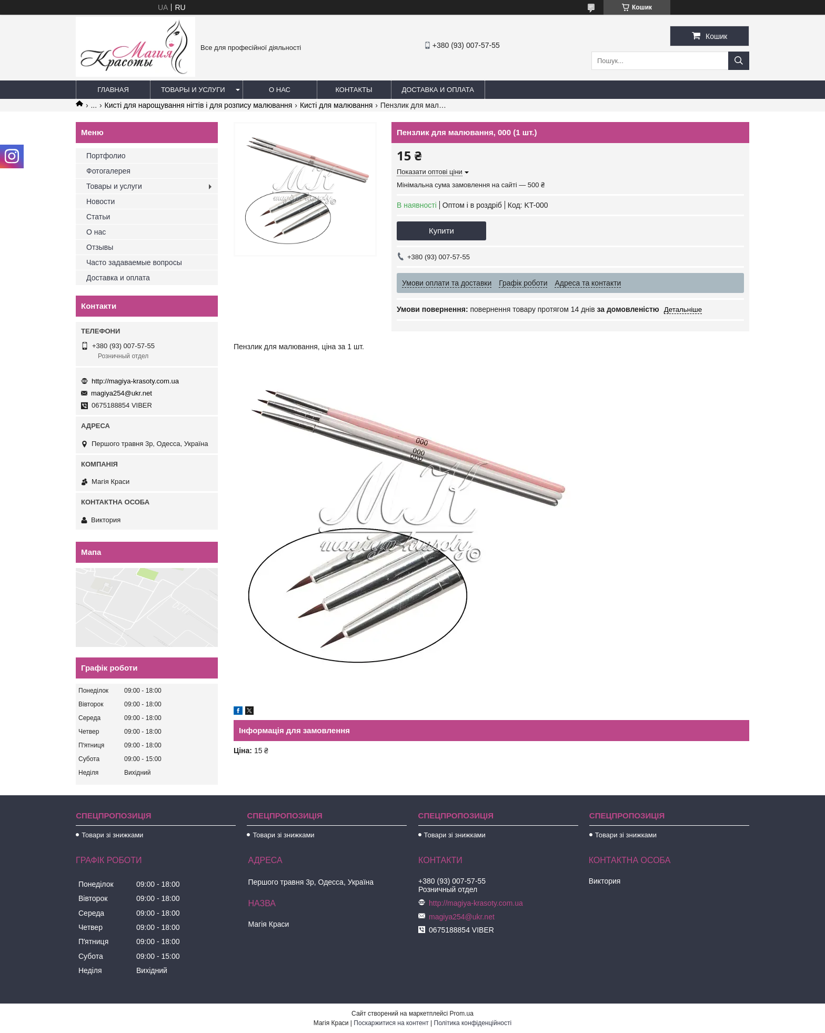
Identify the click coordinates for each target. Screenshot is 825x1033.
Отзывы (99, 247)
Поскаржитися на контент (391, 1023)
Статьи (98, 216)
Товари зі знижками (112, 835)
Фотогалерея (108, 171)
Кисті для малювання (336, 105)
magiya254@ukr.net (121, 393)
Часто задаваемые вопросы (134, 262)
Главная (113, 90)
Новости (100, 201)
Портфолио (106, 155)
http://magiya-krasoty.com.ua (135, 381)
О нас (279, 90)
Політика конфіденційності (473, 1023)
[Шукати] (738, 61)
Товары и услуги (193, 90)
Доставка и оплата (438, 90)
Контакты (353, 90)
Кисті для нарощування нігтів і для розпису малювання (199, 105)
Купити (441, 230)
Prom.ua (462, 1013)
